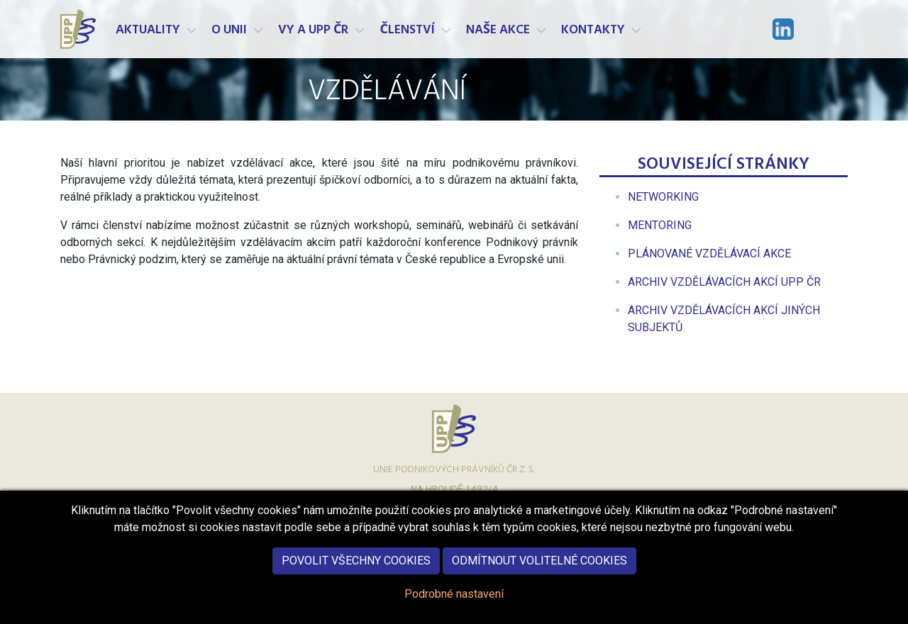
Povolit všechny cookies (356, 569)
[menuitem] (663, 197)
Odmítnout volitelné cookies (539, 569)
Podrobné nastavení (454, 602)
